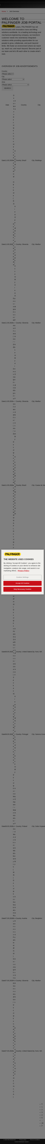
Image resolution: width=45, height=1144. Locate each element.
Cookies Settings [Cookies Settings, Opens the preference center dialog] (22, 577)
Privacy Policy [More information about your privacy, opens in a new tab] (23, 571)
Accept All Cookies (22, 583)
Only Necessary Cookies (22, 589)
